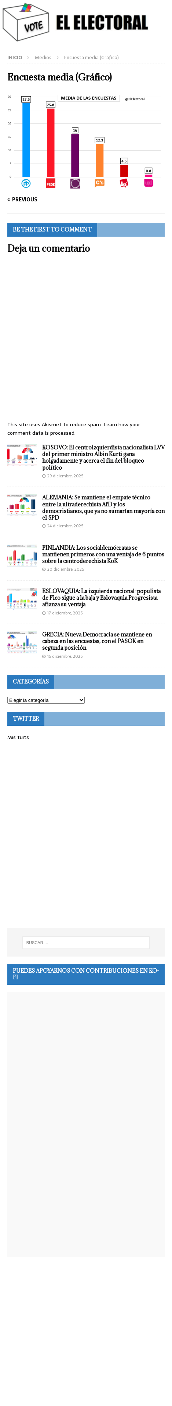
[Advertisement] (86, 835)
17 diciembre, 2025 (65, 613)
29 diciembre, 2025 (65, 476)
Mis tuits (18, 737)
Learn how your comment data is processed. (73, 428)
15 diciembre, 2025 (65, 656)
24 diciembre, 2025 (65, 526)
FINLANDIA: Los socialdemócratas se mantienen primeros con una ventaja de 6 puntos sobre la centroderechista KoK (103, 554)
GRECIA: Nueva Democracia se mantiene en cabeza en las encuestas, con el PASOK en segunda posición (97, 641)
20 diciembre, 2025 (65, 569)
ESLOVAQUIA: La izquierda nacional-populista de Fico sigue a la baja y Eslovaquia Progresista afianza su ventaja (101, 598)
